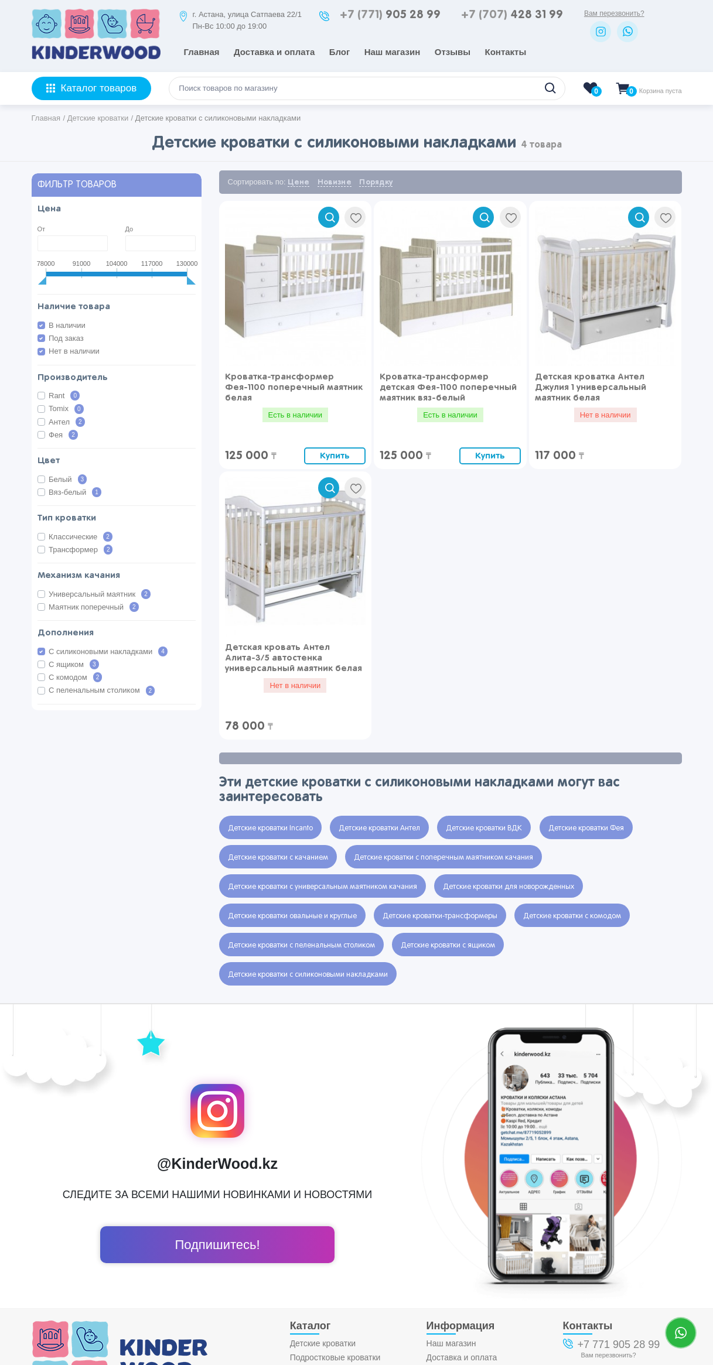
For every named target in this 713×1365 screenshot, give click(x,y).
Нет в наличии (74, 351)
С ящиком (74, 664)
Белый (68, 479)
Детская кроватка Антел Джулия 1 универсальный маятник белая (590, 387)
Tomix (66, 409)
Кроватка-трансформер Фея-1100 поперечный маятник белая (294, 387)
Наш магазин (392, 52)
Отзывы (452, 52)
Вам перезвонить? (614, 13)
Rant (64, 396)
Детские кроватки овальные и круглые (292, 916)
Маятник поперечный (94, 607)
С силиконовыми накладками (108, 651)
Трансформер (80, 550)
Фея (63, 435)
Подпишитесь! (217, 1244)
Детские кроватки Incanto (270, 828)
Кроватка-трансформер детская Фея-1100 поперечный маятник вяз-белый (448, 387)
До (129, 228)
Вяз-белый (75, 492)
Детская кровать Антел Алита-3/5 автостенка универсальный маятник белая (293, 658)
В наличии (67, 325)
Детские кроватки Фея (586, 828)
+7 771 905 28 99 (619, 1344)
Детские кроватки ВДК (484, 828)
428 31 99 (512, 14)
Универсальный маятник (100, 594)
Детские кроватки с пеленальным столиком (301, 945)
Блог (339, 52)
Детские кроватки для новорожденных (508, 887)
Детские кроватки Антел (379, 828)
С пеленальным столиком (102, 691)
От (41, 228)
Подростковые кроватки (335, 1357)
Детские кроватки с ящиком (448, 945)
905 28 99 (390, 14)
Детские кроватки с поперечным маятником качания (443, 857)
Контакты (506, 52)
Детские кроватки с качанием (278, 857)
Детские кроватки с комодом (572, 916)
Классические (80, 537)
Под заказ (66, 338)
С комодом (75, 677)
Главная (202, 52)
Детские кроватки (323, 1343)
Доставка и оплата (274, 52)
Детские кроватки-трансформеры (440, 916)
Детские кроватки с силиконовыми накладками (308, 975)
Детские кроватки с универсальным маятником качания (322, 887)
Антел (67, 422)
